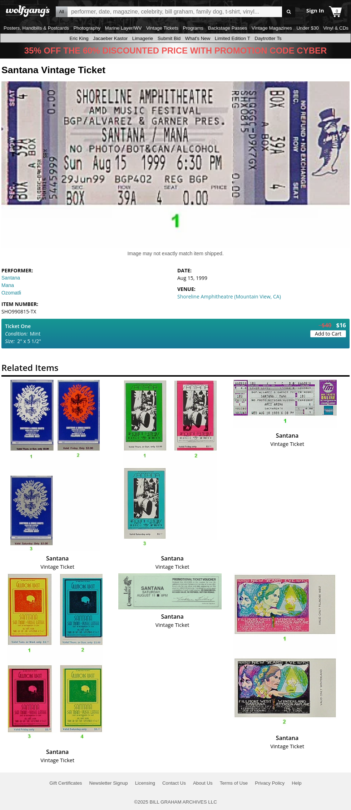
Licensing (145, 783)
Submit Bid (169, 38)
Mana (7, 285)
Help (296, 783)
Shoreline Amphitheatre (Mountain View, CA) (229, 296)
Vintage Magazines (272, 28)
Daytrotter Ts (267, 38)
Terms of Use (234, 783)
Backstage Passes (227, 28)
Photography (86, 28)
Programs (193, 28)
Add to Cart (328, 333)
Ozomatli (11, 293)
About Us (203, 783)
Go (288, 11)
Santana (10, 278)
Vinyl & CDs (335, 28)
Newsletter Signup (108, 783)
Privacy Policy (270, 783)
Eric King (78, 38)
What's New (198, 38)
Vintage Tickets (162, 28)
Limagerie (142, 38)
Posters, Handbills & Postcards (36, 28)
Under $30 (307, 28)
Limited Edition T (232, 38)
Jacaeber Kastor (110, 38)
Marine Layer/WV (123, 28)
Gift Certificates (65, 783)
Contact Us (174, 783)
